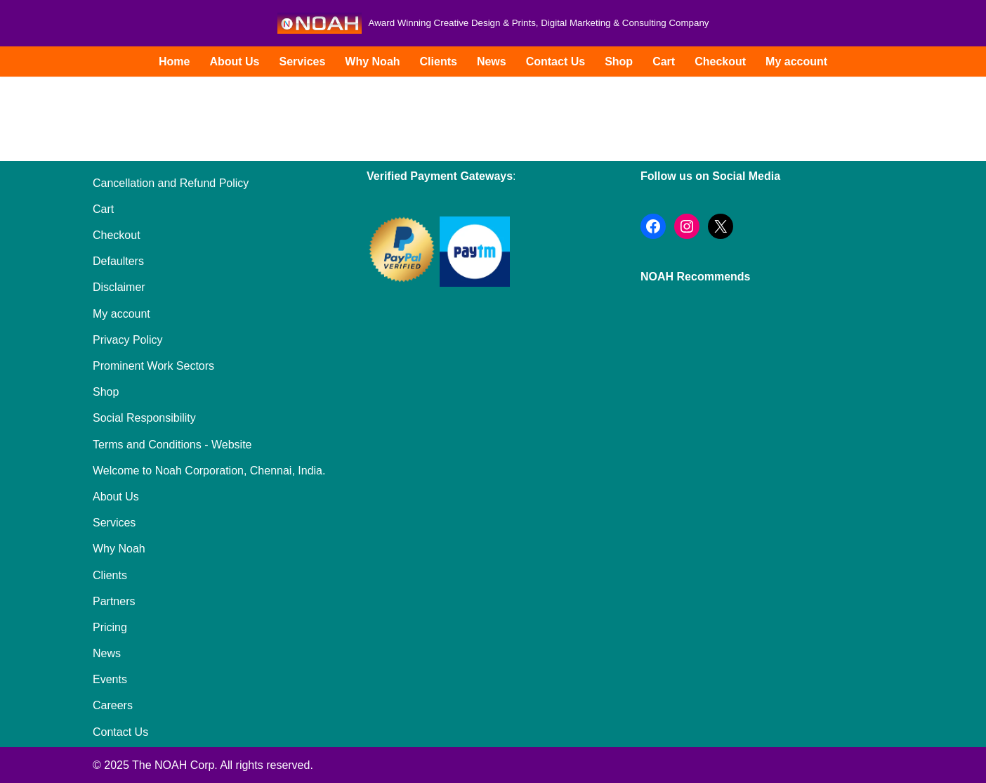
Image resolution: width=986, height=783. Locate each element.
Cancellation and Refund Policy (171, 183)
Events (110, 679)
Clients (438, 61)
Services (302, 61)
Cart (663, 61)
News (491, 61)
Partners (114, 601)
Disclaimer (119, 287)
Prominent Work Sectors (153, 366)
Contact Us (555, 61)
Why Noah (372, 61)
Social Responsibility (144, 418)
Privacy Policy (128, 340)
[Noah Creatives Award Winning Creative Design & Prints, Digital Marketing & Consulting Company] (493, 23)
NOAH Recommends (695, 277)
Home (174, 61)
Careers (113, 705)
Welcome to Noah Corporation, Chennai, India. (209, 471)
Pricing (110, 627)
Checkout (720, 61)
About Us (234, 61)
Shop (619, 61)
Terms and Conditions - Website (172, 445)
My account (796, 61)
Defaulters (118, 261)
